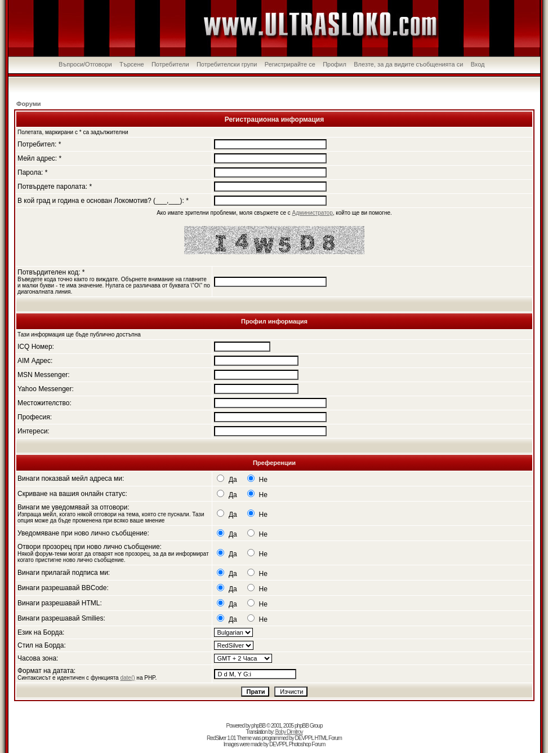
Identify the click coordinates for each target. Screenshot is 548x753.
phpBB (258, 726)
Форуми (28, 103)
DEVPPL (304, 738)
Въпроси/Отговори (85, 64)
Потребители (170, 64)
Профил (334, 64)
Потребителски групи (227, 64)
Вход (478, 64)
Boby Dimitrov (288, 732)
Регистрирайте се (290, 64)
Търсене (131, 64)
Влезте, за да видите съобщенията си (408, 64)
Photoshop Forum (307, 744)
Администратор (312, 213)
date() (127, 678)
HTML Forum (328, 738)
